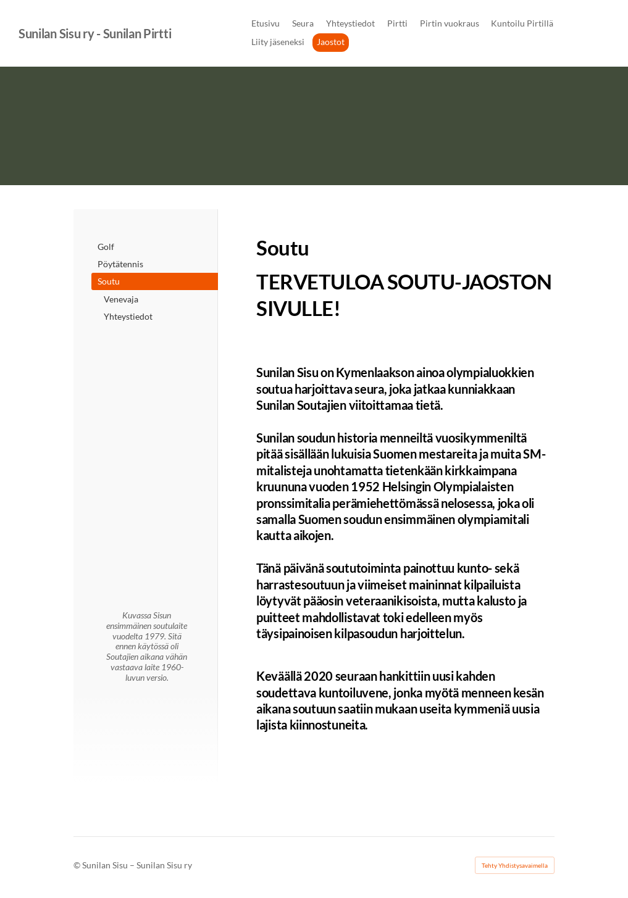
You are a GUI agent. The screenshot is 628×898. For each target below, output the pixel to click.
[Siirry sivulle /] (146, 366)
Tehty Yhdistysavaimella (515, 865)
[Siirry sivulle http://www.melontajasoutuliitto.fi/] (146, 429)
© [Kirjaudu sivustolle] (77, 865)
